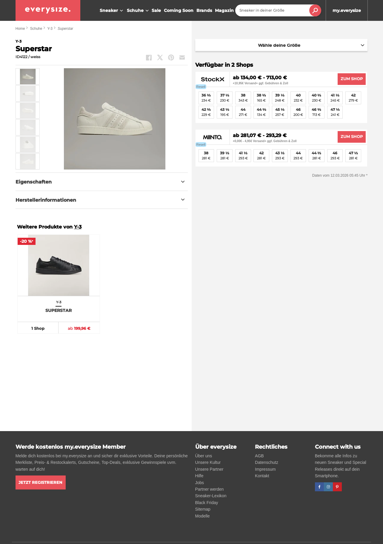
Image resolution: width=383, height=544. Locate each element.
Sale (156, 10)
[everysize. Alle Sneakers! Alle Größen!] (48, 10)
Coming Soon (178, 10)
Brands (204, 10)
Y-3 (50, 29)
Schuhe (138, 11)
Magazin (224, 10)
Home (20, 29)
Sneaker (112, 11)
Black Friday (206, 502)
